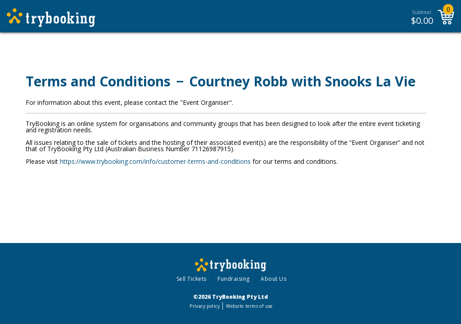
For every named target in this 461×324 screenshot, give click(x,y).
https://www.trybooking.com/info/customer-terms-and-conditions (155, 161)
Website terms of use (249, 306)
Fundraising (233, 279)
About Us (273, 279)
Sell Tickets (191, 279)
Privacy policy (205, 306)
